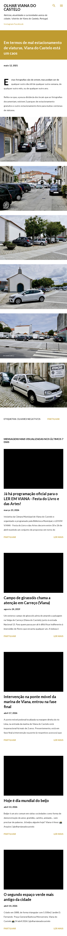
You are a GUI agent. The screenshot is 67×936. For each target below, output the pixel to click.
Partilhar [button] (53, 419)
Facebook (18, 24)
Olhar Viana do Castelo (20, 7)
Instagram (9, 24)
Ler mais (58, 537)
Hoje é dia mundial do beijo (26, 800)
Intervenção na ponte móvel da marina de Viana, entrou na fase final (30, 701)
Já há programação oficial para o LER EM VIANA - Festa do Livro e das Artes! (31, 498)
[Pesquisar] (54, 5)
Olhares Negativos (28, 419)
